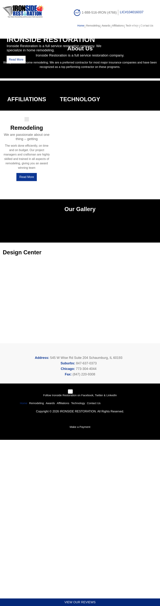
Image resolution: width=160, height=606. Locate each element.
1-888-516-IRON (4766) (99, 12)
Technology (131, 25)
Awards (103, 25)
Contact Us (146, 25)
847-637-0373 (86, 528)
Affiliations (116, 25)
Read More (16, 75)
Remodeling (91, 25)
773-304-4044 (86, 534)
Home (78, 25)
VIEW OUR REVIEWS (80, 602)
